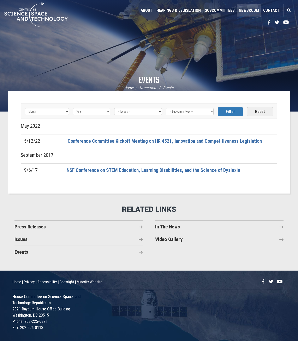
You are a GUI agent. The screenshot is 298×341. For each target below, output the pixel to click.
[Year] (91, 111)
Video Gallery (169, 239)
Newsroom (249, 10)
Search (289, 10)
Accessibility (47, 282)
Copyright (67, 282)
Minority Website (89, 282)
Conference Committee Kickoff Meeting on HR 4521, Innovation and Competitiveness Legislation (165, 141)
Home (129, 87)
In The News (167, 227)
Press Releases (30, 227)
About (146, 10)
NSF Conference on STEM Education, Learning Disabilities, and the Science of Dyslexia (153, 170)
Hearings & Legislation (178, 10)
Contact (271, 10)
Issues (21, 239)
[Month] (47, 111)
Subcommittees (220, 10)
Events (149, 81)
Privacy (29, 282)
